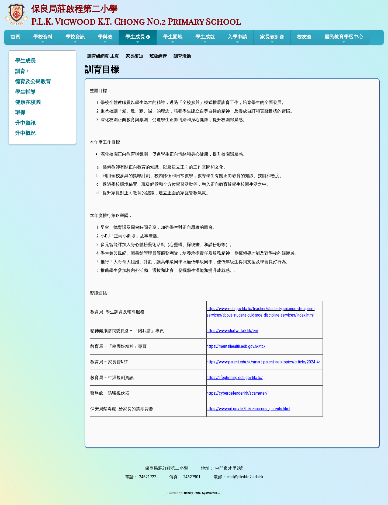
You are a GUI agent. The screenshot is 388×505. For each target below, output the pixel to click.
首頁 (15, 37)
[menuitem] (104, 55)
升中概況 (25, 133)
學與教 (105, 39)
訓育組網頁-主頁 (103, 56)
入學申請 (237, 39)
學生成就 (205, 39)
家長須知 (134, 56)
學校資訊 (75, 39)
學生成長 (135, 39)
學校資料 (43, 39)
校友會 (304, 37)
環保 (20, 112)
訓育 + (22, 71)
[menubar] (140, 55)
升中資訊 (25, 123)
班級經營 (158, 56)
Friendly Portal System (197, 493)
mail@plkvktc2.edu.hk (245, 476)
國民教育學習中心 (343, 39)
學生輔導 (25, 92)
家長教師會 (272, 39)
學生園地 (172, 39)
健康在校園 (28, 102)
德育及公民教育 (33, 81)
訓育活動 (182, 56)
